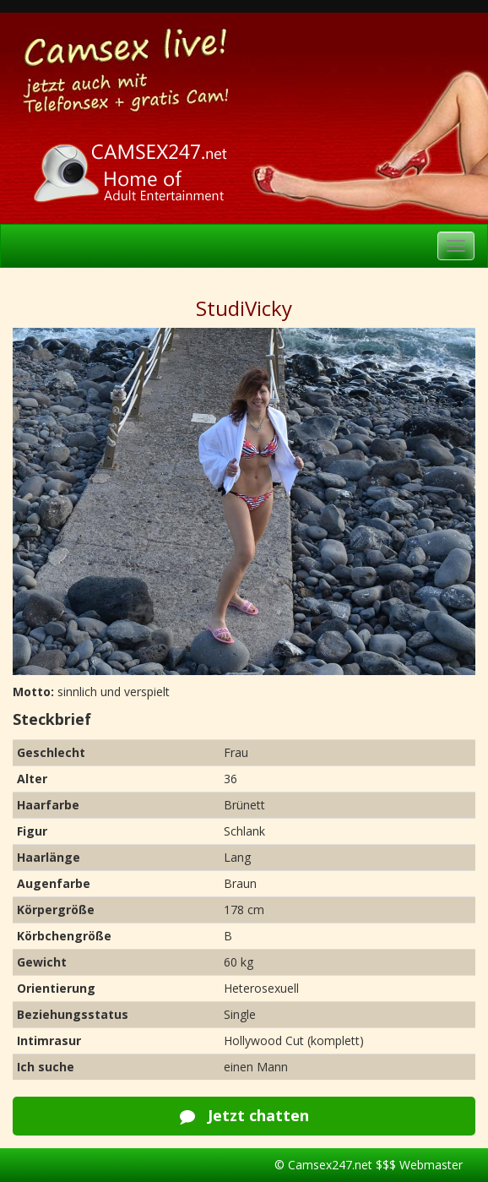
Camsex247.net (330, 1165)
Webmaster (431, 1165)
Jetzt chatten (244, 1115)
